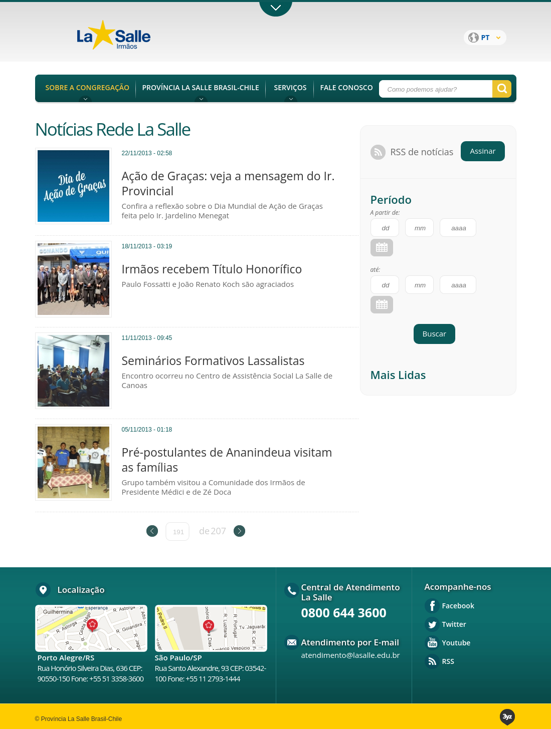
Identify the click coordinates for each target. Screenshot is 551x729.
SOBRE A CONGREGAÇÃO (88, 87)
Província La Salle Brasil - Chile (133, 40)
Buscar (435, 333)
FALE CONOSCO (346, 87)
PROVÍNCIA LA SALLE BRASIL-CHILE (200, 87)
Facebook (458, 605)
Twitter (454, 624)
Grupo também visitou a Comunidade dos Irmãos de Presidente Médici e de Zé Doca (213, 487)
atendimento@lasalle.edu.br (350, 655)
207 (218, 531)
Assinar (482, 151)
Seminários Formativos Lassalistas (213, 360)
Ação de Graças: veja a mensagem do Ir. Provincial (228, 183)
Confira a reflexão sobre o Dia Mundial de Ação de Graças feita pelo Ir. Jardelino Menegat (222, 211)
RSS (448, 661)
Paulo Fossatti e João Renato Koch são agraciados (208, 284)
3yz (508, 717)
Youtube (456, 642)
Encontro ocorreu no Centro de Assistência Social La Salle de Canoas (227, 381)
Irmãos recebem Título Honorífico (212, 269)
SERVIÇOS (290, 87)
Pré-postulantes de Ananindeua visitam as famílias (227, 459)
